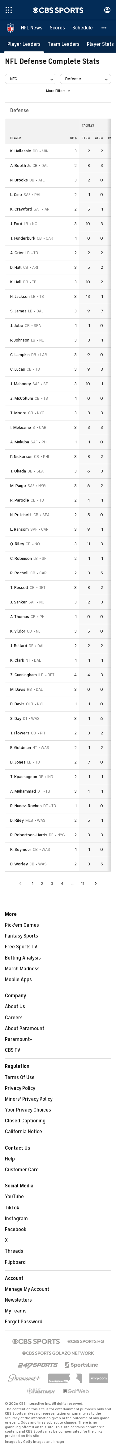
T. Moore (18, 413)
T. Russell (19, 587)
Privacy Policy (20, 1088)
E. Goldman (20, 747)
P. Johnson (19, 340)
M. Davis (17, 689)
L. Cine (16, 194)
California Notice (23, 1132)
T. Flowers (19, 733)
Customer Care (22, 1170)
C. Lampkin (20, 354)
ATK (99, 138)
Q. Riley (17, 543)
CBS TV (12, 1050)
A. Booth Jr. (20, 165)
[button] (104, 28)
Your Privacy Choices (28, 1110)
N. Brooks (19, 180)
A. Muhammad (23, 791)
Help (10, 1159)
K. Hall (16, 282)
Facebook (15, 1229)
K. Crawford (21, 209)
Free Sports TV (21, 947)
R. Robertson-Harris (28, 835)
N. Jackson (20, 296)
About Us (15, 1006)
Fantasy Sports (21, 936)
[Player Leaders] (24, 44)
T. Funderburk (22, 238)
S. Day (15, 718)
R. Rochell (19, 573)
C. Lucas (17, 369)
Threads (14, 1251)
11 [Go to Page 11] (82, 883)
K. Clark (17, 660)
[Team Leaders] (63, 44)
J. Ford (16, 223)
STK (86, 138)
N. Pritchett (21, 514)
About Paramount (24, 1028)
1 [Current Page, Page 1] (32, 883)
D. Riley (17, 820)
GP (73, 138)
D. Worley (19, 864)
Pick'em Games (22, 925)
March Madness (22, 969)
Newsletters (18, 1300)
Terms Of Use (20, 1077)
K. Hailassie (20, 151)
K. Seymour (20, 849)
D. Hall (16, 267)
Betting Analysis (23, 958)
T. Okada (18, 471)
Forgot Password (23, 1322)
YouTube (14, 1197)
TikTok (12, 1208)
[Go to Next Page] (95, 883)
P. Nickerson (21, 456)
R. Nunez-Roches (26, 805)
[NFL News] (31, 28)
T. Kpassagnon (23, 776)
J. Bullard (18, 645)
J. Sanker (18, 602)
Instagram (16, 1219)
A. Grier (17, 252)
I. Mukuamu (20, 427)
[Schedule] (83, 28)
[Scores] (57, 28)
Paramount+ (18, 1039)
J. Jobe (16, 325)
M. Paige (18, 485)
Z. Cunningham (23, 674)
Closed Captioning (25, 1121)
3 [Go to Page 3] (52, 883)
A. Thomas (19, 616)
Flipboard (15, 1262)
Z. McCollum (21, 398)
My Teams (16, 1311)
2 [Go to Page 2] (42, 883)
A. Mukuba (19, 442)
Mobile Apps (18, 980)
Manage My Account (27, 1289)
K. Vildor (17, 631)
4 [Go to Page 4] (62, 883)
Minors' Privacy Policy (29, 1099)
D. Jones (18, 762)
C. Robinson (21, 558)
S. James (18, 311)
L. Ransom (19, 529)
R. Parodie (19, 500)
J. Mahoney (20, 383)
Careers (14, 1018)
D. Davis (17, 704)
